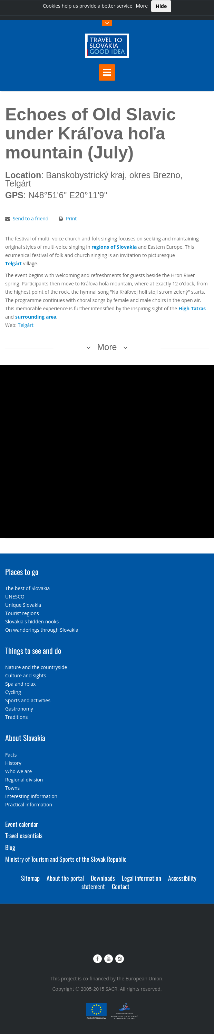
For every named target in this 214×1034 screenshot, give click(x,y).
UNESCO (15, 596)
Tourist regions (22, 613)
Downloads (103, 877)
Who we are (18, 771)
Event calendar (21, 824)
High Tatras (192, 308)
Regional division (24, 779)
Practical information (28, 804)
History (13, 763)
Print (71, 218)
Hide (161, 6)
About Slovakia (25, 737)
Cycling (13, 692)
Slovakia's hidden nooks (32, 621)
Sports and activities (27, 700)
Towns (12, 788)
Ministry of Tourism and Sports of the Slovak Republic (65, 858)
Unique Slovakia (23, 605)
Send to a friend (31, 218)
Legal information (141, 877)
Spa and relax (20, 683)
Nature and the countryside (36, 667)
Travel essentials (23, 835)
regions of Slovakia (114, 247)
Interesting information (31, 796)
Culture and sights (25, 675)
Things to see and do (33, 650)
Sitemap (30, 877)
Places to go (21, 571)
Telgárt (13, 263)
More (142, 5)
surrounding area (35, 316)
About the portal (65, 877)
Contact (120, 886)
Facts (11, 754)
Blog (10, 847)
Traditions (16, 717)
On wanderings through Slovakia (41, 629)
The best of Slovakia (27, 588)
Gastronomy (19, 708)
